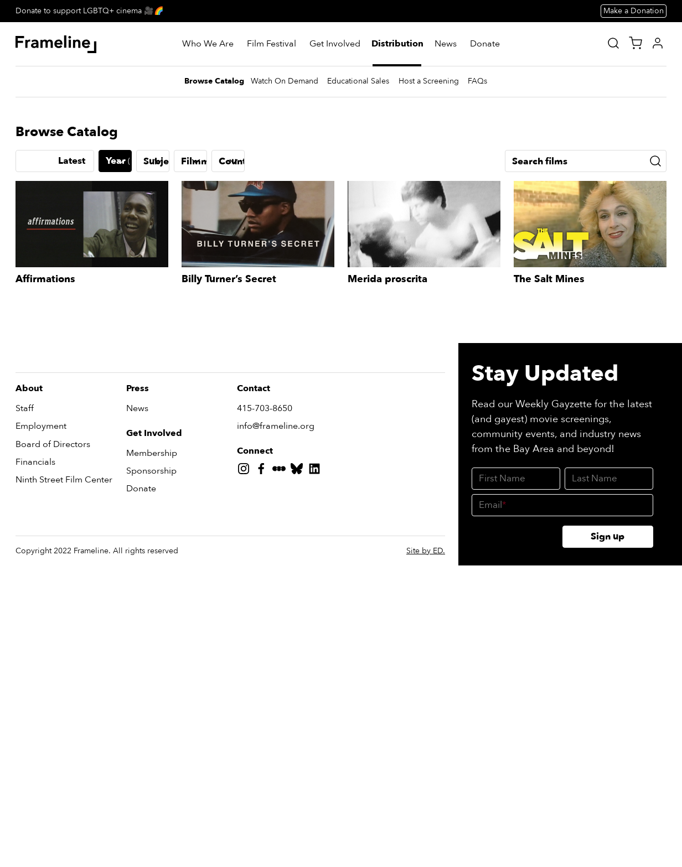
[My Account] (657, 43)
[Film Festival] (271, 44)
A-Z (32, 570)
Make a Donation (633, 11)
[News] (446, 44)
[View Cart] (635, 43)
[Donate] (485, 44)
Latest (71, 570)
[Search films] (585, 570)
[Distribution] (397, 44)
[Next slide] (657, 332)
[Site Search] (613, 43)
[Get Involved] (334, 44)
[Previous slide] (24, 332)
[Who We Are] (208, 44)
